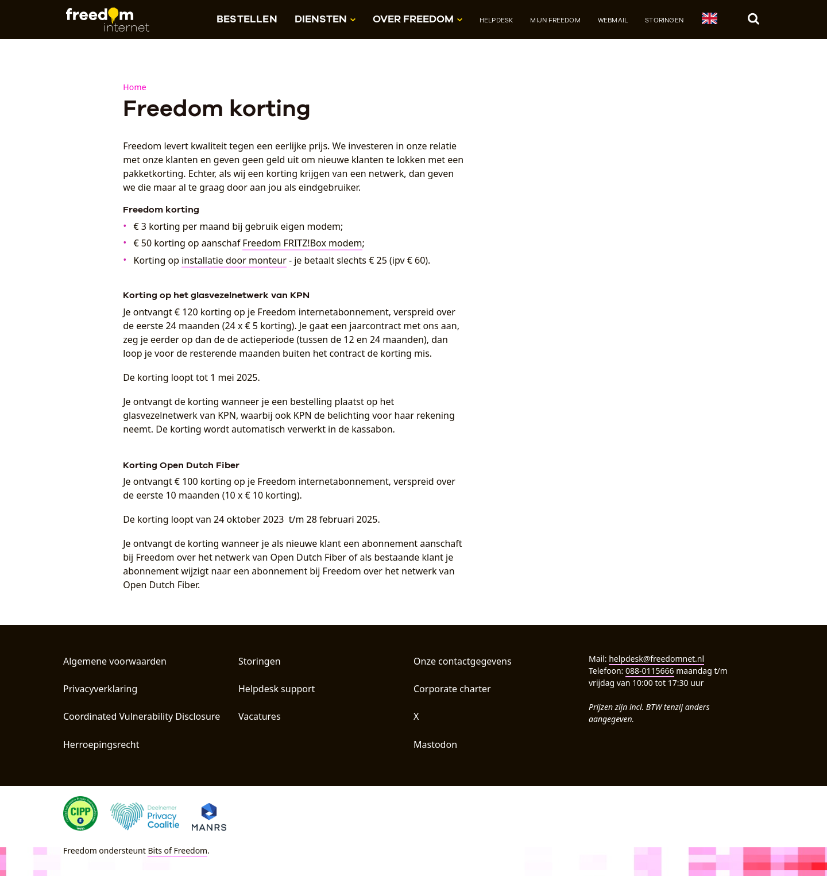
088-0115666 (649, 670)
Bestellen (247, 19)
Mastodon (435, 744)
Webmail (613, 20)
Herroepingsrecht (101, 744)
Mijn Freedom (555, 20)
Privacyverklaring (100, 688)
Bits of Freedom (177, 850)
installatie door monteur (234, 260)
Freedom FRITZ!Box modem (302, 243)
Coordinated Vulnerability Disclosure (141, 716)
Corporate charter (452, 688)
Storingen (664, 20)
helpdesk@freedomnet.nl (656, 658)
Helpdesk (496, 20)
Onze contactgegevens (462, 661)
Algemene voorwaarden (115, 661)
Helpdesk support (276, 688)
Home (134, 87)
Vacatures (259, 716)
